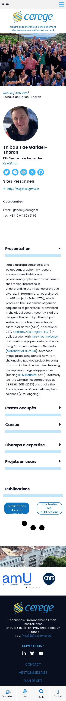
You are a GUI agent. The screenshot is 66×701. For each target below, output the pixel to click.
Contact (58, 696)
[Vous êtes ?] (8, 691)
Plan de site (33, 680)
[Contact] (58, 691)
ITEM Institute (27, 375)
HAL (25, 696)
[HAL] (25, 691)
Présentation (17, 248)
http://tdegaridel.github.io (23, 189)
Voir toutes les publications (49, 508)
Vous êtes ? (8, 696)
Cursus (12, 425)
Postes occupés (20, 408)
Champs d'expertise (25, 445)
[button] (41, 691)
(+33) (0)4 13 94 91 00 (36, 636)
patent (19, 332)
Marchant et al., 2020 (21, 351)
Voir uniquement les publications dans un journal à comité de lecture (17, 508)
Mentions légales (33, 672)
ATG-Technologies (45, 337)
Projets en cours (20, 461)
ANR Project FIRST (37, 332)
